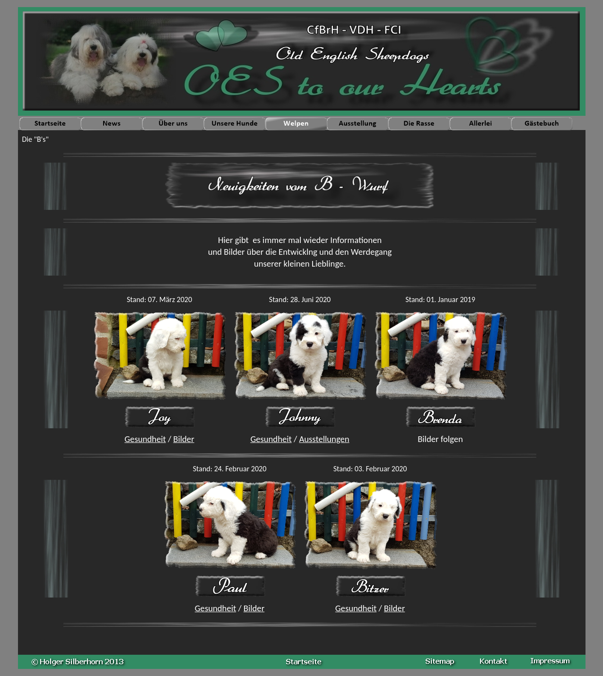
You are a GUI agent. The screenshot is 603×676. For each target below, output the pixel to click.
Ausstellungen (324, 438)
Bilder (183, 438)
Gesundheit (145, 438)
